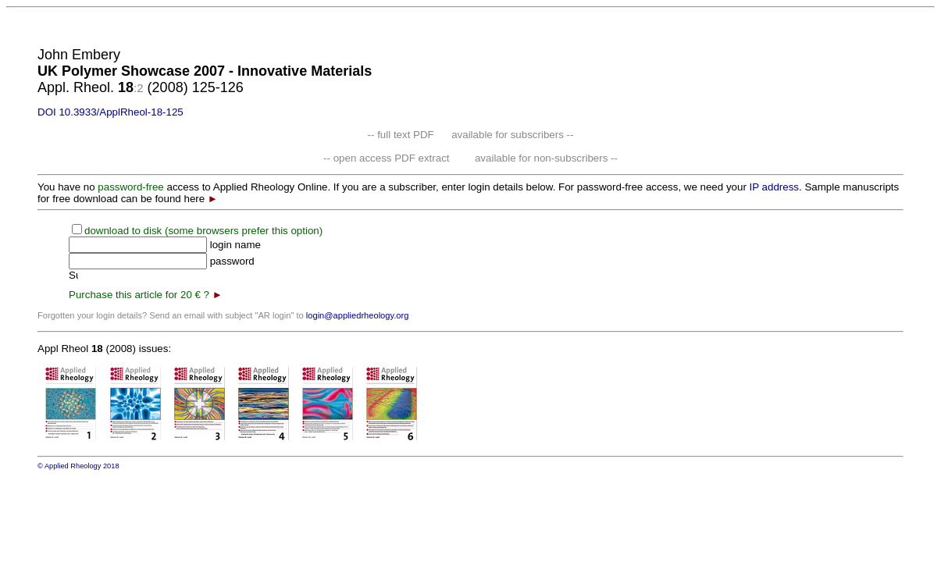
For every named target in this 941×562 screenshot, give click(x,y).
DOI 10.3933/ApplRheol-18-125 (110, 112)
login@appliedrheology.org (357, 315)
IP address (774, 187)
